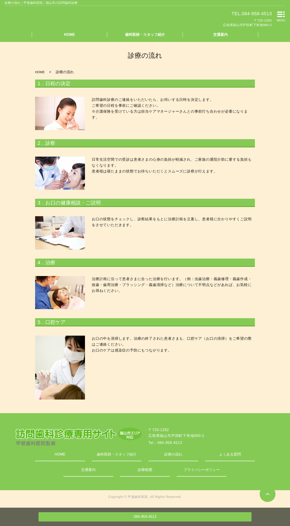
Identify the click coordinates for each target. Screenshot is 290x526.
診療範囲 (145, 470)
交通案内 (220, 34)
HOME (69, 34)
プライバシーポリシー (202, 470)
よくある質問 (230, 454)
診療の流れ (173, 454)
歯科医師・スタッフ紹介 (145, 34)
